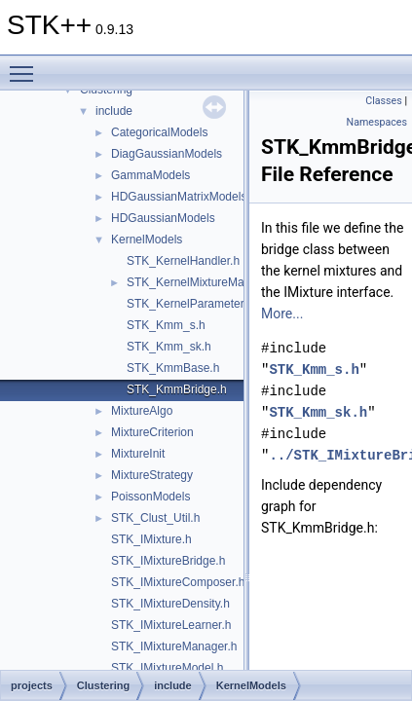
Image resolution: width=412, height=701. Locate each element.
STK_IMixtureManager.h (174, 646)
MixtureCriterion (152, 432)
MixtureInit (138, 454)
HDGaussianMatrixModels (178, 196)
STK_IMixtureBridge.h (168, 561)
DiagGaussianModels (166, 154)
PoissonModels (150, 496)
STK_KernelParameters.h (193, 304)
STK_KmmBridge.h (177, 389)
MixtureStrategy (152, 475)
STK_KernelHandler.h (183, 261)
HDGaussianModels (163, 218)
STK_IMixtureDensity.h (170, 603)
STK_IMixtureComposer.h (177, 582)
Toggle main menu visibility (26, 65)
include (113, 111)
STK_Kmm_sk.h (169, 346)
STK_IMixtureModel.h (167, 668)
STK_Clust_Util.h (155, 518)
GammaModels (150, 175)
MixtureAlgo (141, 411)
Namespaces (377, 122)
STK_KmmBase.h (173, 368)
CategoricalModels (159, 132)
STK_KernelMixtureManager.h (205, 282)
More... (282, 313)
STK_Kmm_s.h (166, 325)
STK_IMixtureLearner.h (171, 625)
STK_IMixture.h (151, 539)
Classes (383, 100)
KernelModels (146, 239)
